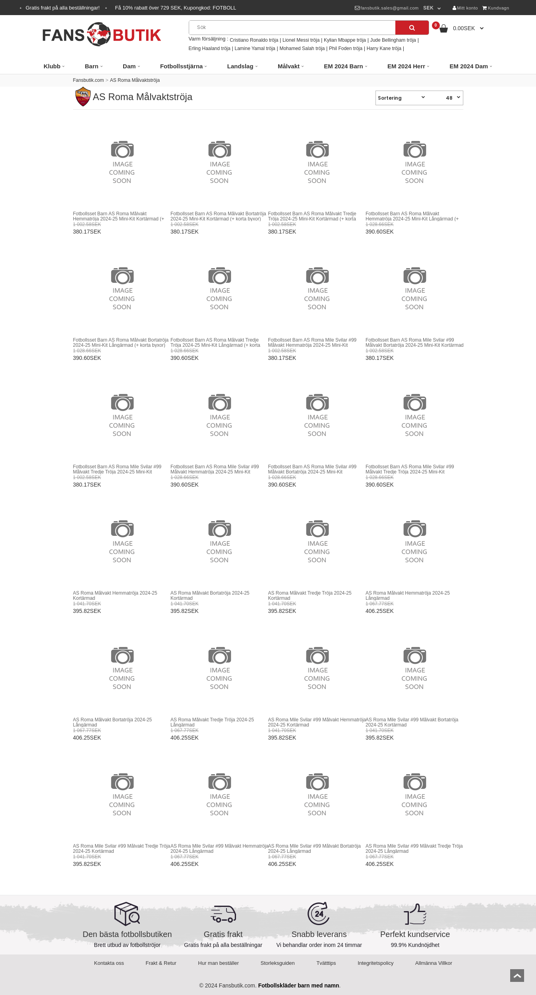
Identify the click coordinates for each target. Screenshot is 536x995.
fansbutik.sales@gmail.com (387, 8)
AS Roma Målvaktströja (135, 80)
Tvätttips (326, 963)
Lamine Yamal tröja (255, 48)
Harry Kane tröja (384, 48)
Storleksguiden (278, 963)
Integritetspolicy (375, 963)
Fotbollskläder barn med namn (298, 985)
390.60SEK (380, 231)
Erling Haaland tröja (209, 48)
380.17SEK (87, 231)
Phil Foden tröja (345, 48)
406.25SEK (380, 611)
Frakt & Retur (161, 963)
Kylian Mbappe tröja (345, 40)
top (517, 978)
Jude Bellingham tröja (393, 40)
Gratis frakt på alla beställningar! (63, 8)
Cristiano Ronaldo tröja (254, 40)
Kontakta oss (109, 963)
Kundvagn (495, 8)
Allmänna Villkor (433, 963)
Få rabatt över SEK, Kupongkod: (175, 8)
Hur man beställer (218, 963)
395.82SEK (87, 611)
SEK (428, 8)
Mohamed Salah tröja (302, 48)
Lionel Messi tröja (301, 40)
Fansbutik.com (88, 80)
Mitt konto (465, 8)
